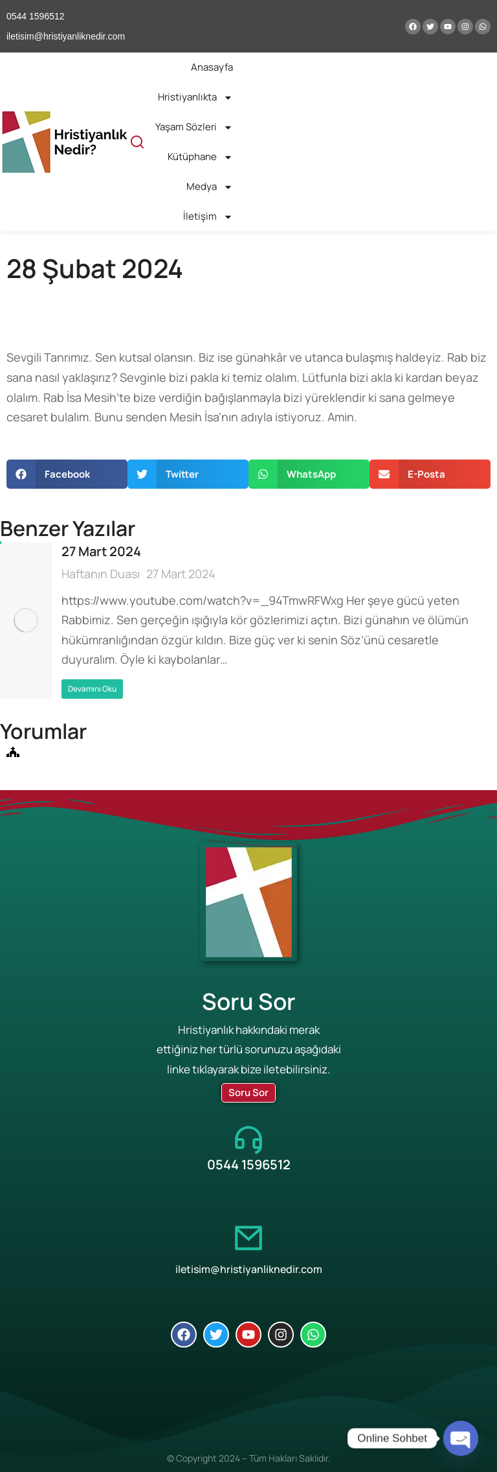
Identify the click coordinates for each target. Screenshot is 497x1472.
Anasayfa (212, 67)
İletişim (208, 216)
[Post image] (26, 621)
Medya (209, 187)
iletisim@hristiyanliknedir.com (248, 1269)
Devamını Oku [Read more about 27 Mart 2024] (92, 688)
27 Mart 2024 (101, 551)
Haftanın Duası (100, 573)
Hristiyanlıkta (195, 97)
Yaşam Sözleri (194, 127)
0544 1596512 (249, 1164)
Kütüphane (200, 157)
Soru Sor (248, 1092)
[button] (66, 474)
